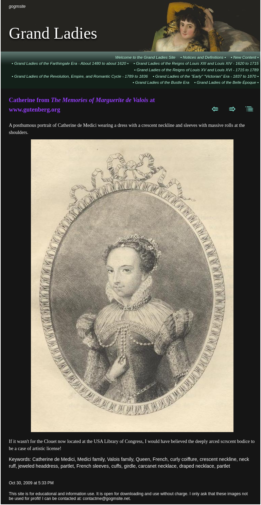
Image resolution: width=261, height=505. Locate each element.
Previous (215, 108)
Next (232, 108)
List (249, 108)
